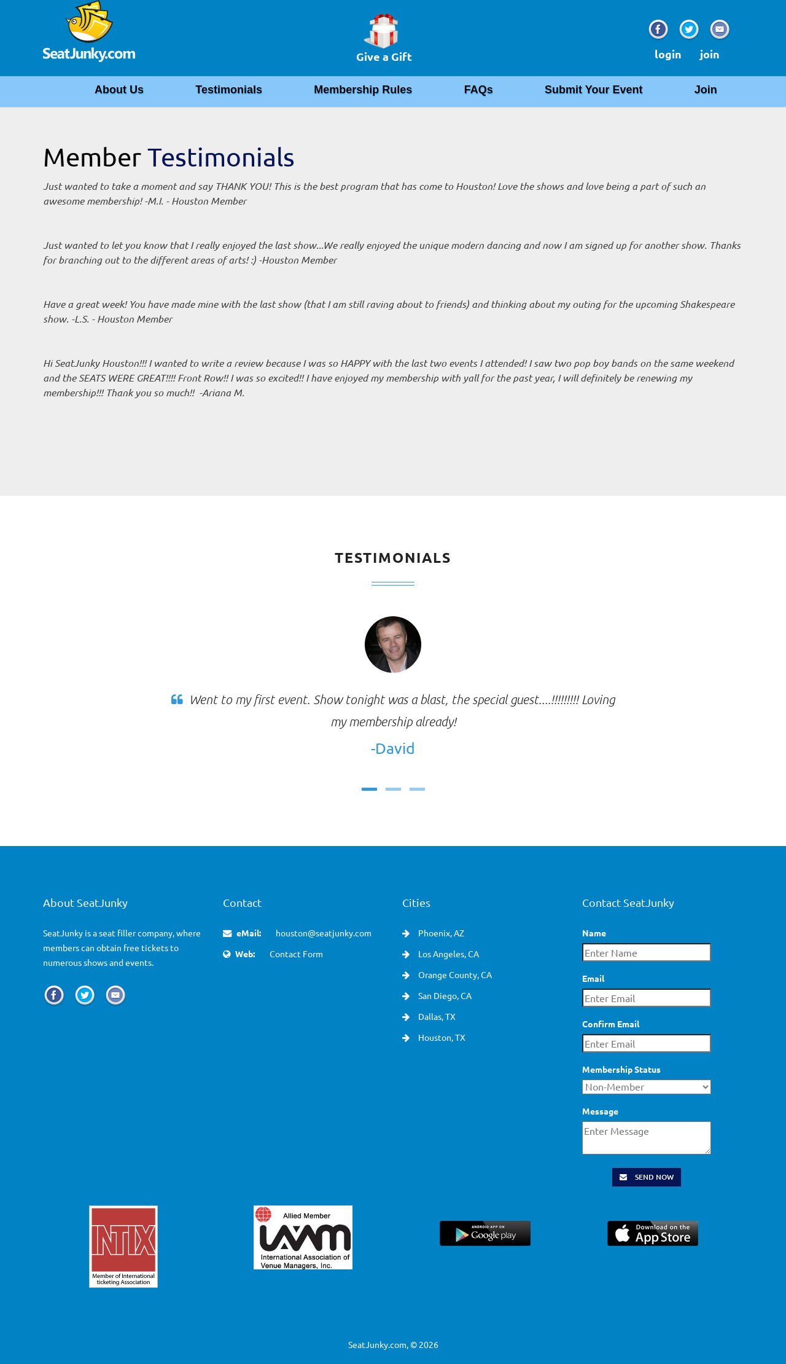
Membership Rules (363, 90)
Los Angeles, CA (447, 953)
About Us (119, 90)
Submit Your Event (593, 90)
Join (706, 90)
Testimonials (228, 90)
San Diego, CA (444, 995)
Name (594, 932)
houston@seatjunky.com (324, 932)
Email (593, 978)
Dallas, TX (436, 1016)
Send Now (647, 1177)
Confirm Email (610, 1023)
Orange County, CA (454, 974)
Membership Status (621, 1069)
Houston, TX (440, 1037)
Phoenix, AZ (440, 932)
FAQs (478, 90)
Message (600, 1110)
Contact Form (296, 953)
